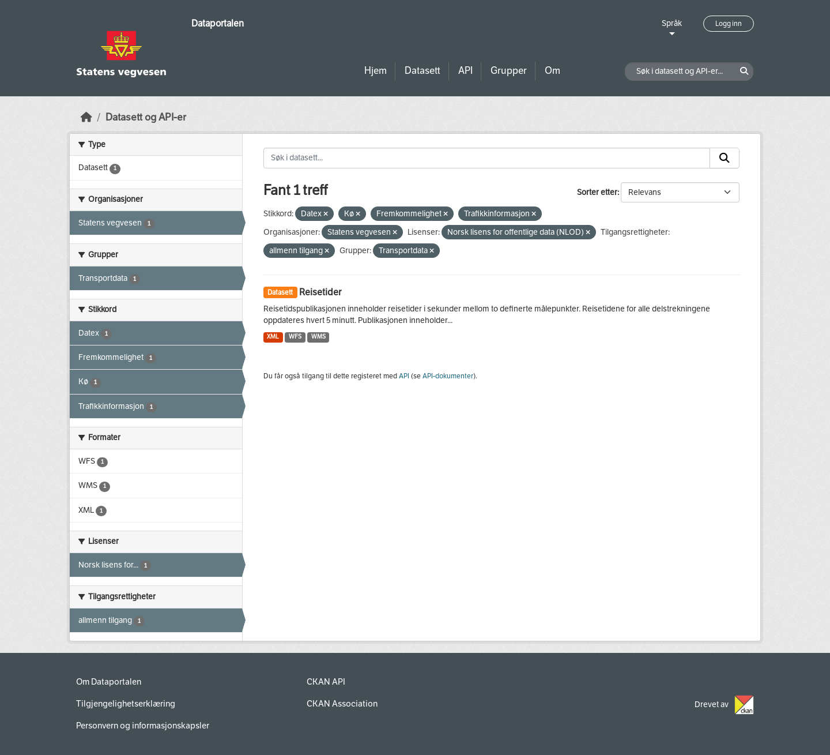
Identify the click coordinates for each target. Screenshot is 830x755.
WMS (318, 336)
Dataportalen (217, 23)
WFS (295, 336)
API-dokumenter (447, 376)
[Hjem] (86, 117)
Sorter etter (597, 192)
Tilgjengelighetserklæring (125, 703)
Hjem (375, 71)
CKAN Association (342, 703)
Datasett (422, 71)
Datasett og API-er (145, 117)
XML (273, 336)
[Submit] (725, 158)
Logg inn (728, 24)
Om (552, 71)
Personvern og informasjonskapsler (142, 725)
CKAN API (326, 682)
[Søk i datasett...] (487, 158)
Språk (672, 23)
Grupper (509, 71)
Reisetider (320, 292)
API (465, 71)
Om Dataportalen (108, 682)
